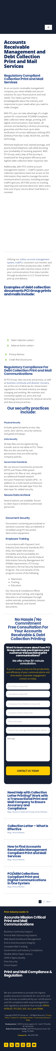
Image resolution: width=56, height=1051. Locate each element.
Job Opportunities (26, 1017)
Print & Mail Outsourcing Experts (20, 935)
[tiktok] (28, 1045)
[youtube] (34, 1045)
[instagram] (23, 1045)
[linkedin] (17, 1045)
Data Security (10, 439)
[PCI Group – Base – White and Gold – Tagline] (26, 5)
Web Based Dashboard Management (22, 939)
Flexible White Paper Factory (18, 954)
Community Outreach (42, 1017)
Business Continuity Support (18, 931)
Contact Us (15, 1017)
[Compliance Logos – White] (28, 982)
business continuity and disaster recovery (28, 382)
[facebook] (6, 1045)
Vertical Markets (41, 812)
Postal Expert (10, 965)
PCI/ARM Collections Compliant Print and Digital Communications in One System (26, 878)
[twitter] (12, 1045)
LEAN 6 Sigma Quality (14, 957)
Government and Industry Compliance (23, 950)
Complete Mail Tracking (15, 946)
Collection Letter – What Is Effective (27, 827)
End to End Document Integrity (19, 942)
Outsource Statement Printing (23, 812)
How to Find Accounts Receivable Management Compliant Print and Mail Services (27, 851)
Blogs (9, 812)
